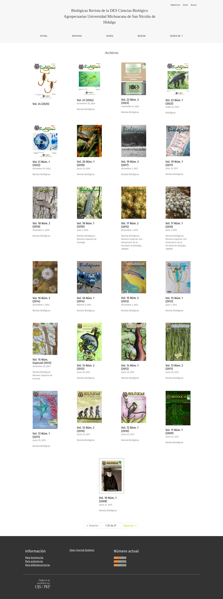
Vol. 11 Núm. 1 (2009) (174, 431)
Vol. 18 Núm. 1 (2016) (85, 225)
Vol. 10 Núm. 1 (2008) (107, 499)
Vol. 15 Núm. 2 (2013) (130, 299)
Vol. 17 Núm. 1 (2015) (174, 225)
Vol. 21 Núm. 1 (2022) (41, 163)
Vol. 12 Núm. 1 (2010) (130, 429)
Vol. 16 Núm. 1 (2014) (85, 299)
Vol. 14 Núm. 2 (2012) (86, 367)
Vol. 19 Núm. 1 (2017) (174, 163)
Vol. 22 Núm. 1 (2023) (174, 101)
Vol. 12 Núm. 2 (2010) (85, 429)
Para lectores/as (34, 557)
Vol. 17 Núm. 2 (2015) (130, 225)
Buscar (142, 36)
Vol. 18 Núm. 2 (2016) (41, 225)
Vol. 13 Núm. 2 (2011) (174, 367)
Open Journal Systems (82, 550)
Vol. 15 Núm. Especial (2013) (42, 361)
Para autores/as (34, 561)
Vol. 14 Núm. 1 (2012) (130, 367)
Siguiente (130, 525)
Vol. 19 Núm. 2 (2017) (130, 163)
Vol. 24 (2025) (41, 104)
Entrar (185, 5)
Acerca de (175, 36)
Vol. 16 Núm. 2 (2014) (41, 299)
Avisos (109, 36)
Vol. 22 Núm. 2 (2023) (130, 101)
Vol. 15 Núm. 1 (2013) (174, 299)
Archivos (77, 36)
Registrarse (175, 5)
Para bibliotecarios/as (37, 565)
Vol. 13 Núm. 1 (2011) (41, 435)
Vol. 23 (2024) (85, 100)
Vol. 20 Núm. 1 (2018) (86, 163)
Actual (43, 36)
